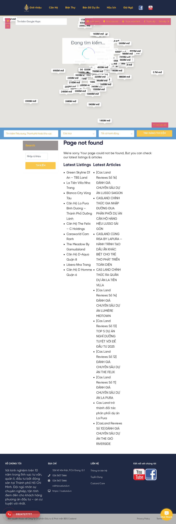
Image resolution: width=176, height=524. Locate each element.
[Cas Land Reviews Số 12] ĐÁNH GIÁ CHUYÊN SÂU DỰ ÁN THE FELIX (108, 362)
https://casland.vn (62, 491)
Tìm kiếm (40, 165)
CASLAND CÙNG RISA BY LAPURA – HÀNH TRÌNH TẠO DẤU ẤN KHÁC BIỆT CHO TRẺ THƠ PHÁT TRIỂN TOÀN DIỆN (109, 250)
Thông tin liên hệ (99, 471)
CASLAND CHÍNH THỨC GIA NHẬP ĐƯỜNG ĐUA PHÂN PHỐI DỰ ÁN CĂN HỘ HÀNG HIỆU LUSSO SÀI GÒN (109, 214)
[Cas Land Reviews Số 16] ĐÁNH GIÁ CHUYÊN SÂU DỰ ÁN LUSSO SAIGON (109, 183)
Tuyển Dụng (96, 477)
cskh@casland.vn (60, 486)
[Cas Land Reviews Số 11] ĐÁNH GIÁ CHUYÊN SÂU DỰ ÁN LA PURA (108, 388)
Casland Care (98, 483)
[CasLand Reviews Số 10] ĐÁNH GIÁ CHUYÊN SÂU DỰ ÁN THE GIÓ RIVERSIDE (109, 434)
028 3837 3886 (59, 476)
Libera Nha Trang (79, 265)
